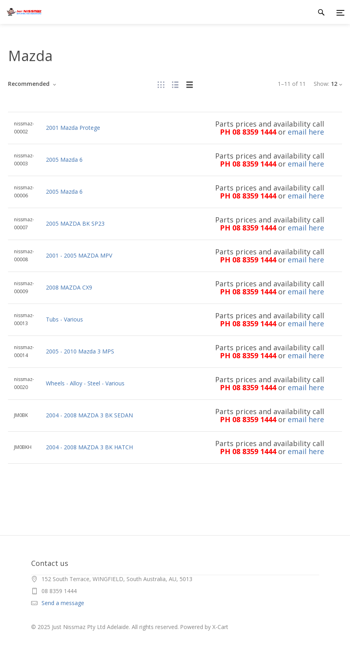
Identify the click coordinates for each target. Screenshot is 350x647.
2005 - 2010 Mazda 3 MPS (80, 351)
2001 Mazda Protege (73, 127)
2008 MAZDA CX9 (69, 287)
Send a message (63, 603)
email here (306, 132)
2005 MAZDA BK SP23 (75, 223)
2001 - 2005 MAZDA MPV (79, 255)
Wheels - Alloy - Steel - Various (85, 383)
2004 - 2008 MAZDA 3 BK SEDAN (89, 415)
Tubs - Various (64, 319)
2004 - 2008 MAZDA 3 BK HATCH (89, 447)
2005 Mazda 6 (64, 159)
